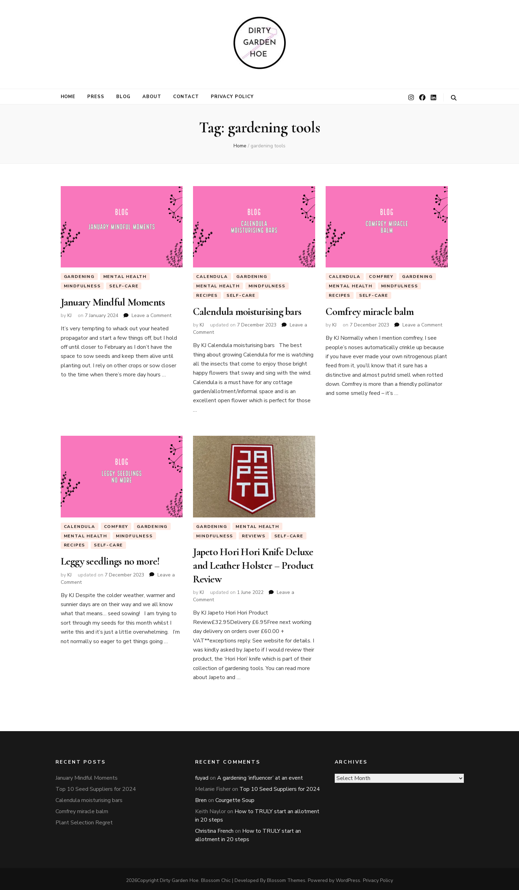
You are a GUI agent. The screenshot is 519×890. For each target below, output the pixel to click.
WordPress (348, 877)
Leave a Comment (151, 314)
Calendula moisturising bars (247, 311)
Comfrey (381, 276)
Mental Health (125, 276)
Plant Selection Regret (84, 820)
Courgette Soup (234, 797)
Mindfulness (82, 286)
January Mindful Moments (113, 301)
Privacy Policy (232, 97)
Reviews (254, 535)
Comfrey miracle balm (370, 311)
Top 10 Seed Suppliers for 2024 (95, 786)
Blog (123, 97)
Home (68, 97)
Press (95, 97)
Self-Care (123, 286)
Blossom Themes (286, 877)
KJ (69, 314)
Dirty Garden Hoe (179, 877)
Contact (186, 97)
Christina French (214, 828)
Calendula (212, 276)
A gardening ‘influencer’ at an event (260, 775)
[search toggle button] (454, 98)
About (151, 97)
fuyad (201, 775)
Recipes (207, 295)
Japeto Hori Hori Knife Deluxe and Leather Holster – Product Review (253, 564)
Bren (201, 797)
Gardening (79, 276)
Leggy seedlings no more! (110, 560)
